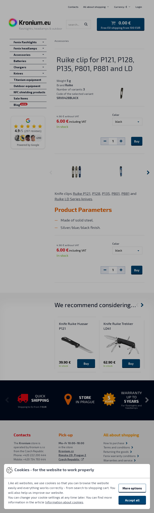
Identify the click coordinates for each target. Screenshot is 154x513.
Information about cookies (64, 502)
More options (132, 488)
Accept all (132, 500)
